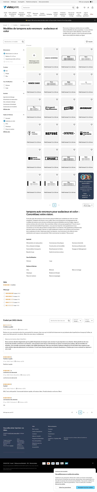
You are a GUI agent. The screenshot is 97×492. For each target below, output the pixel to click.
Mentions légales (33, 469)
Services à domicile (77, 243)
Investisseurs (51, 433)
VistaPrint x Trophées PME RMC (54, 439)
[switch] (87, 2)
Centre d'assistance (37, 431)
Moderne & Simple (54, 273)
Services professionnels (79, 246)
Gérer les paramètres (65, 487)
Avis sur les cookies (60, 484)
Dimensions (6, 50)
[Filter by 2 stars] (4, 302)
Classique (29, 273)
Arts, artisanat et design (33, 246)
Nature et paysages (54, 276)
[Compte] (88, 7)
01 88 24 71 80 (6, 469)
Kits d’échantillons (36, 440)
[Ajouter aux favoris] (57, 49)
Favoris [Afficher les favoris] (89, 42)
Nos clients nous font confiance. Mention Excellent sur (75, 438)
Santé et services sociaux (56, 252)
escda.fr (11, 450)
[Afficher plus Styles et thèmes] (6, 132)
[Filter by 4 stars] (4, 296)
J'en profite (68, 20)
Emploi (50, 431)
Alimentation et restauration (34, 243)
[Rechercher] (73, 7)
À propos (50, 429)
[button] (50, 205)
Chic (27, 270)
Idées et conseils (36, 436)
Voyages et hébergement (79, 249)
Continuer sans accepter (61, 471)
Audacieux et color (25, 25)
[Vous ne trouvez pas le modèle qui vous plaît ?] (86, 186)
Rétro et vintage (76, 270)
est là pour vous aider (13, 433)
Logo (50, 261)
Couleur (5, 67)
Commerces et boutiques (56, 243)
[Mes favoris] (84, 7)
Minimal (51, 270)
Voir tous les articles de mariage (71, 14)
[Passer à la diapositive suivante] (95, 20)
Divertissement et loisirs (56, 249)
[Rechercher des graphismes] (22, 41)
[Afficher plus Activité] (6, 109)
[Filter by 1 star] (4, 305)
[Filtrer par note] (77, 320)
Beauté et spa (30, 252)
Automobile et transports (33, 249)
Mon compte (35, 429)
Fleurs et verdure (31, 276)
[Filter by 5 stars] (4, 293)
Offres (91, 14)
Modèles (15, 25)
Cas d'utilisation (7, 81)
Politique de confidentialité (20, 469)
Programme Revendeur (38, 438)
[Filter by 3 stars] (4, 299)
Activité (5, 93)
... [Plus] (10, 25)
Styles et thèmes (8, 114)
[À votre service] (77, 8)
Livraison (34, 433)
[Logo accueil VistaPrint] (11, 7)
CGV (28, 469)
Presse (49, 436)
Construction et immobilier (57, 246)
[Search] (68, 320)
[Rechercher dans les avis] (59, 321)
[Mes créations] (81, 7)
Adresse (28, 261)
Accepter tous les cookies (85, 487)
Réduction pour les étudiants (37, 443)
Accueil (5, 25)
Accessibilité (35, 447)
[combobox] (47, 7)
